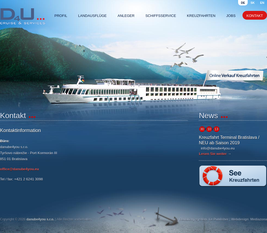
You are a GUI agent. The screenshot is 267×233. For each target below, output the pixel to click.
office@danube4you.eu (19, 169)
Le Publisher (218, 219)
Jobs (231, 16)
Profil (60, 16)
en (262, 2)
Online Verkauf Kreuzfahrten (234, 75)
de (243, 2)
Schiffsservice (160, 16)
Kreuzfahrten (201, 16)
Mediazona (258, 219)
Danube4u (22, 16)
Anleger (126, 16)
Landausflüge (92, 16)
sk (252, 2)
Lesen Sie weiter (213, 154)
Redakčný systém (193, 219)
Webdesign (239, 219)
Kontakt (255, 16)
